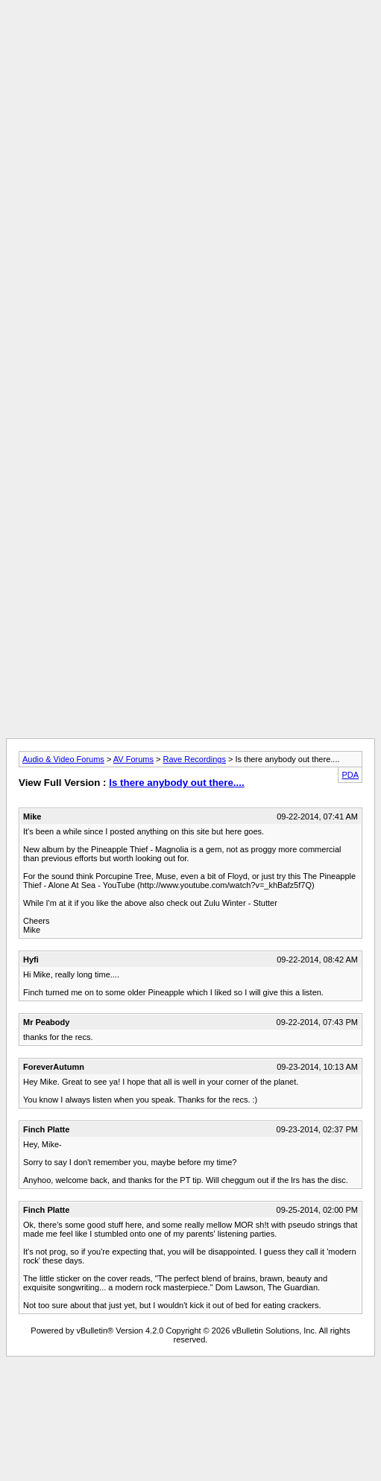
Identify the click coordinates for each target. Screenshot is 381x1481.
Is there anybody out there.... (176, 782)
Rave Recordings (194, 759)
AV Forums (133, 759)
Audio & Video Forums (63, 759)
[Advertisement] (187, 145)
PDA (350, 774)
